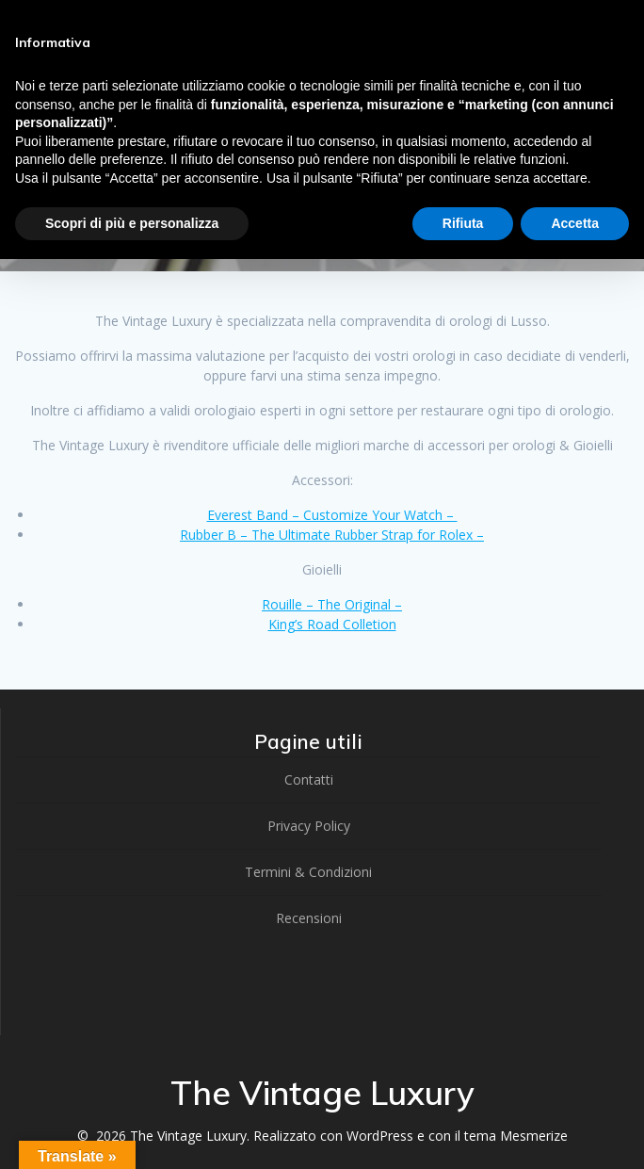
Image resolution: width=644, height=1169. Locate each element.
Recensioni (309, 918)
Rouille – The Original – (332, 604)
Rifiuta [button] (463, 223)
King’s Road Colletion (332, 624)
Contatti (308, 779)
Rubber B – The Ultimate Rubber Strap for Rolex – (332, 535)
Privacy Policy (308, 826)
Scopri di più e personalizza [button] (131, 223)
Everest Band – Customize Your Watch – (332, 515)
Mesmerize (534, 1136)
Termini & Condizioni (308, 872)
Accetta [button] (575, 223)
